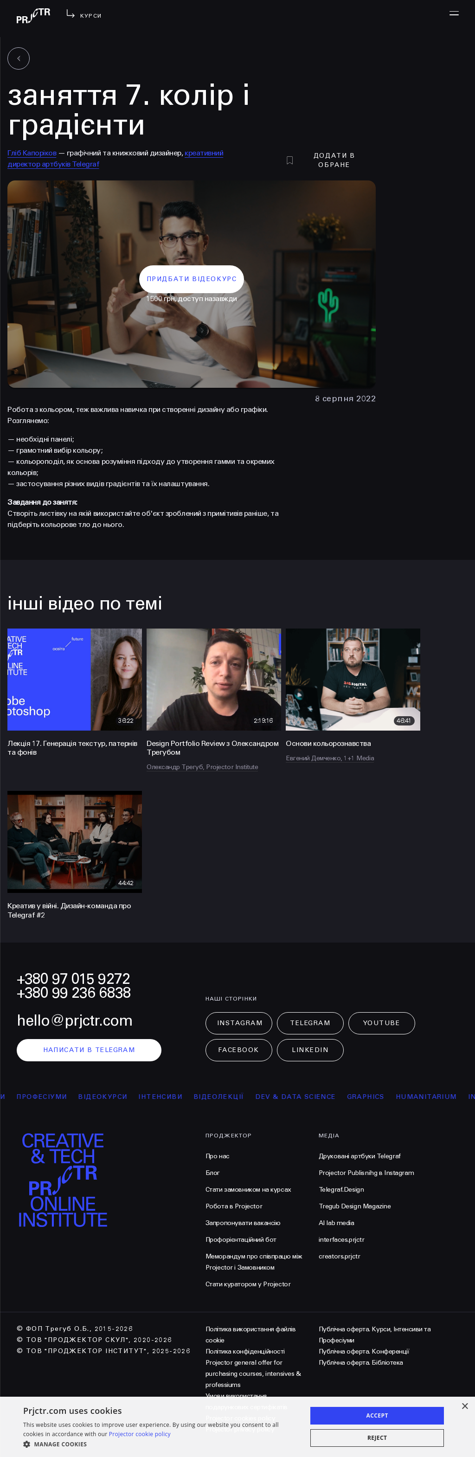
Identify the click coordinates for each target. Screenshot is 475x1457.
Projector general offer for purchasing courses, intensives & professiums (253, 1374)
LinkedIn (310, 1050)
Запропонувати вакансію (243, 1223)
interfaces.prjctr (342, 1240)
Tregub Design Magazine (355, 1206)
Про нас (217, 1156)
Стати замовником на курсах (248, 1190)
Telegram (310, 1023)
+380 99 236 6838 (74, 993)
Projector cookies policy (240, 1418)
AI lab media (336, 1223)
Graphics (384, 1097)
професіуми (60, 1097)
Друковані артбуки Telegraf (360, 1156)
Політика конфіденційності (245, 1351)
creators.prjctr (339, 1256)
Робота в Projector (233, 1206)
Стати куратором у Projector (248, 1284)
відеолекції (237, 1097)
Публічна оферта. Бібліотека (361, 1363)
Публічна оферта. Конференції (364, 1351)
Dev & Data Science (314, 1097)
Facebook (238, 1050)
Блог (212, 1173)
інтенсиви (179, 1097)
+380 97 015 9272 (73, 979)
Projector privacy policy (239, 1429)
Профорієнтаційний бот (240, 1240)
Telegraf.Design (341, 1190)
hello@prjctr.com (75, 1021)
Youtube (381, 1023)
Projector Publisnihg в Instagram (366, 1173)
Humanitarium (444, 1097)
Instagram (240, 1023)
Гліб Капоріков (31, 152)
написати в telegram (89, 1050)
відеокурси (121, 1097)
